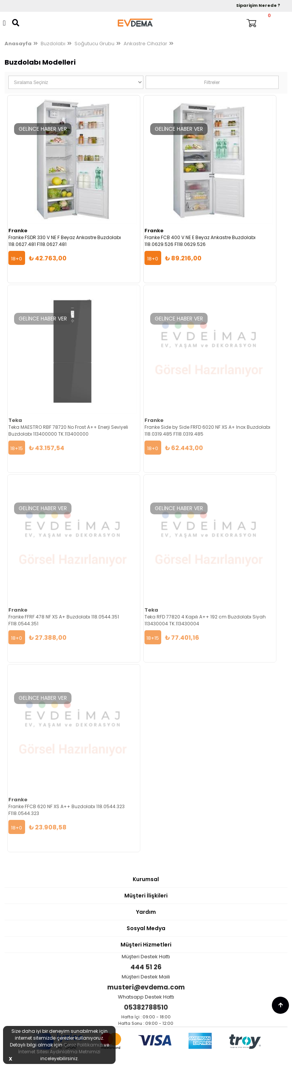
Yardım (146, 912)
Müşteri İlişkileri (146, 895)
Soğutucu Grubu (94, 43)
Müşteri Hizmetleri (146, 944)
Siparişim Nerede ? (258, 5)
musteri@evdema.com (146, 987)
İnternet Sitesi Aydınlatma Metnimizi (59, 1051)
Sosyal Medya (146, 928)
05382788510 (146, 1007)
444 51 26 (146, 967)
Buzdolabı (53, 43)
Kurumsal (146, 879)
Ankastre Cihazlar (145, 43)
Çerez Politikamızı (83, 1045)
